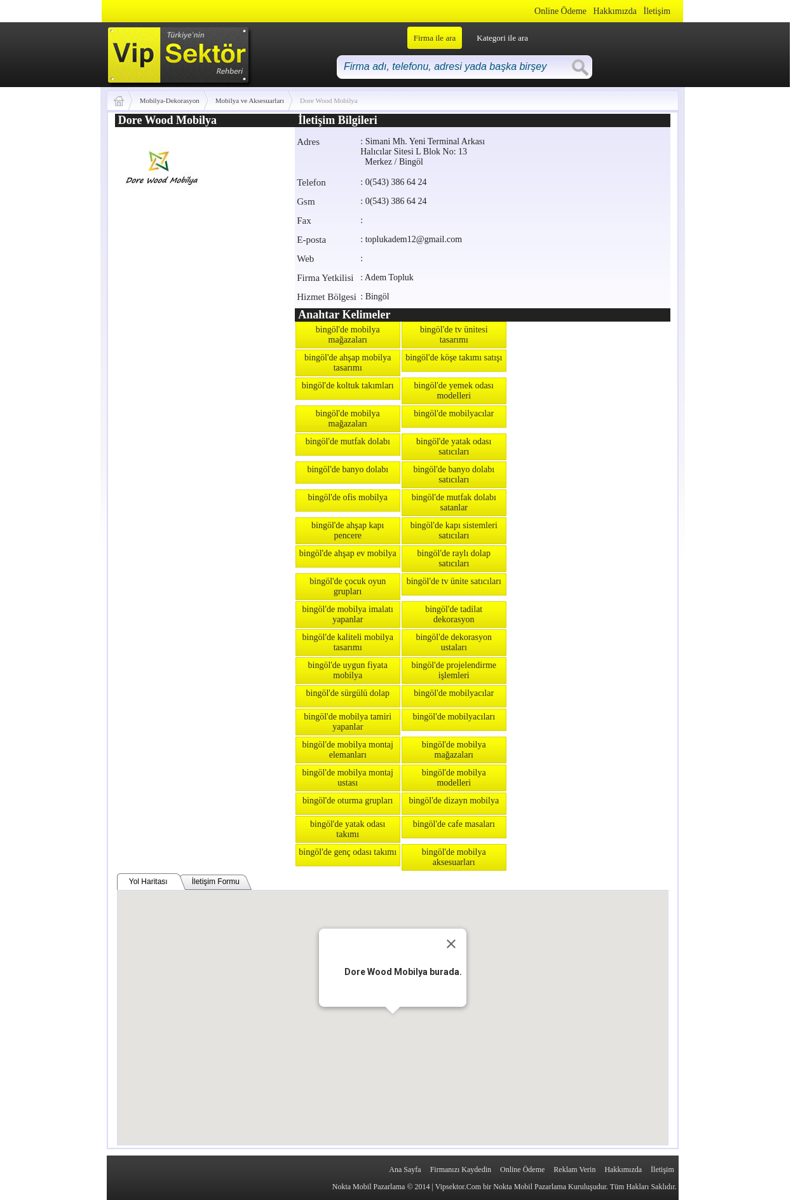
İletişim (656, 11)
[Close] (451, 944)
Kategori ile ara (502, 38)
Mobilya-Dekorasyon (170, 100)
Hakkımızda (615, 11)
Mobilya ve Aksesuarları (249, 100)
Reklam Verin (574, 1169)
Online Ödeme (560, 11)
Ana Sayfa (405, 1169)
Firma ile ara (435, 38)
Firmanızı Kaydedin (460, 1169)
